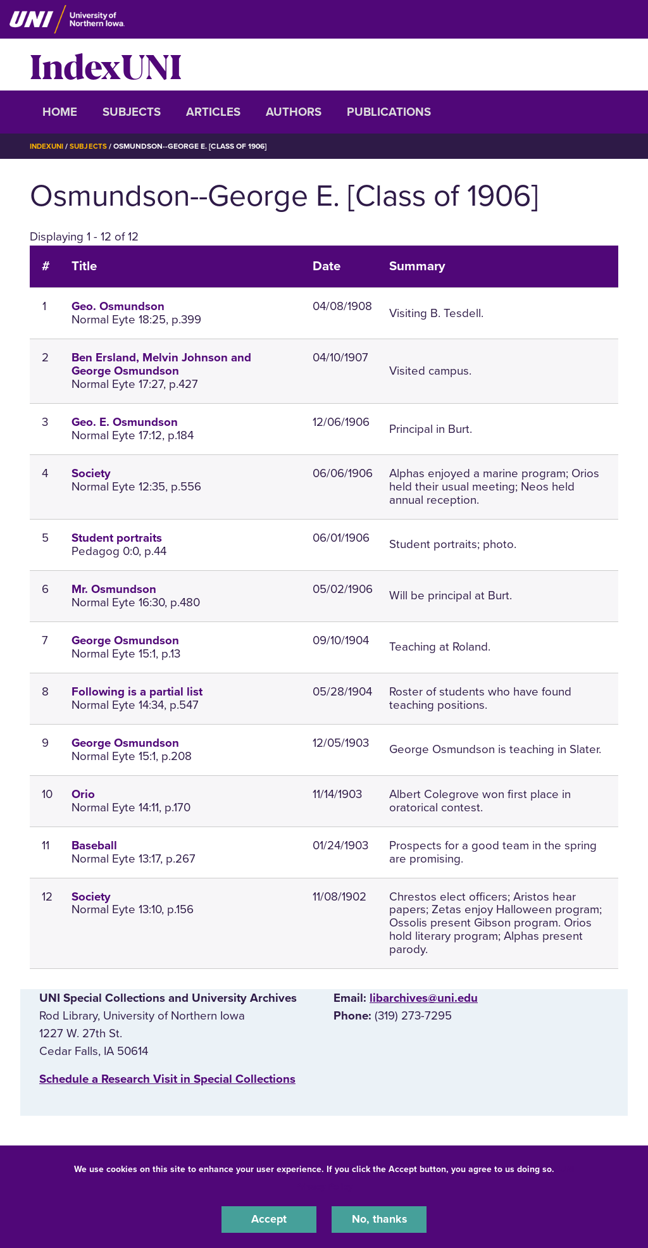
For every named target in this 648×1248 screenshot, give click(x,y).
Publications (389, 112)
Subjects (132, 112)
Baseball (94, 845)
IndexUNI (106, 64)
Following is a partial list (137, 691)
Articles (213, 112)
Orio (83, 794)
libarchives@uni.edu (424, 997)
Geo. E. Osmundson (125, 422)
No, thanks (379, 1219)
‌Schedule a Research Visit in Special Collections (167, 1079)
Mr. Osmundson (114, 589)
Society (91, 473)
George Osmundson (125, 640)
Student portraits (117, 537)
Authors (293, 112)
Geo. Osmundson (118, 306)
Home (59, 112)
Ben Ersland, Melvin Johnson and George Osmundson (161, 364)
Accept (269, 1219)
